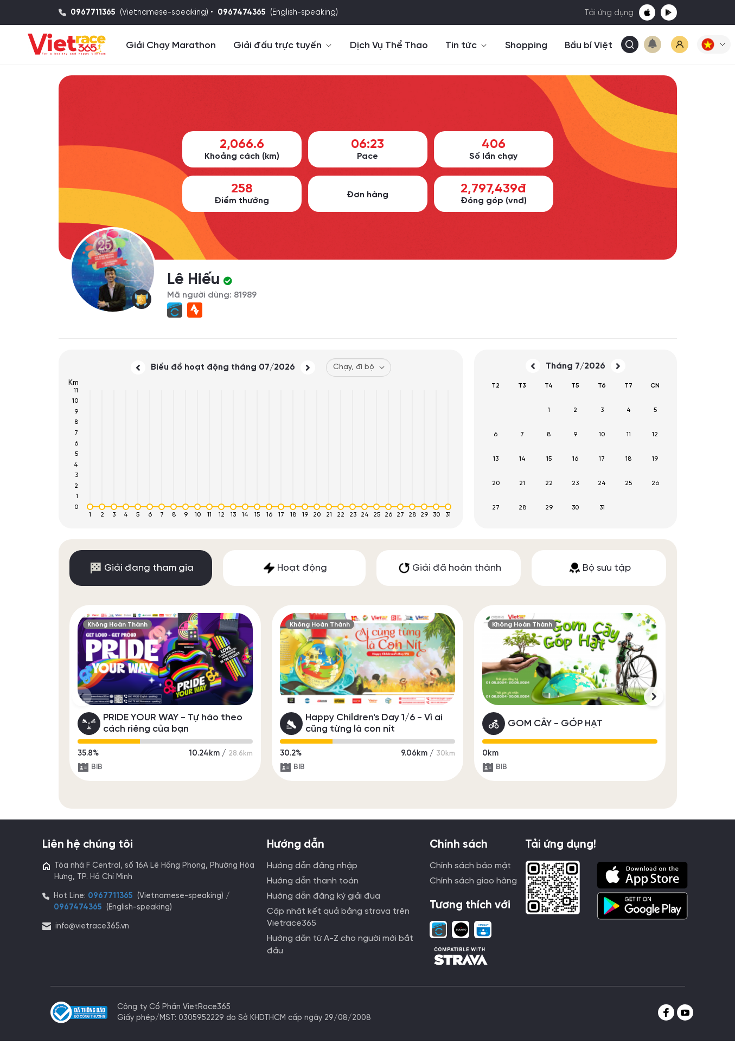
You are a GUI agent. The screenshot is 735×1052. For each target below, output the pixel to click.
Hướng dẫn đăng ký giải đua (323, 896)
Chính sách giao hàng (473, 881)
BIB (90, 767)
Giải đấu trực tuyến (283, 45)
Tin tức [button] (466, 45)
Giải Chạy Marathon (171, 45)
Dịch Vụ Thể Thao (389, 45)
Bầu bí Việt (588, 45)
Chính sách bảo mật (470, 865)
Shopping (526, 45)
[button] (714, 44)
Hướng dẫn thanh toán (313, 881)
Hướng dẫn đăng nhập (312, 865)
